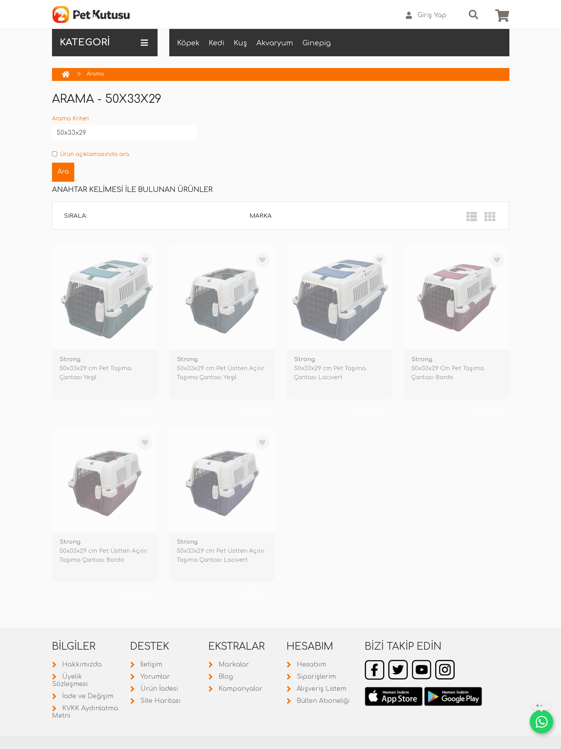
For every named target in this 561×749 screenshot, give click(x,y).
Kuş (240, 43)
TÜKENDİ (136, 410)
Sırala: (75, 216)
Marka (260, 216)
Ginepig (317, 43)
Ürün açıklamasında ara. (91, 154)
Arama (95, 74)
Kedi (216, 43)
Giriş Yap (426, 15)
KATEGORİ (104, 43)
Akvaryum (274, 43)
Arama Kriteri (70, 119)
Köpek (188, 43)
